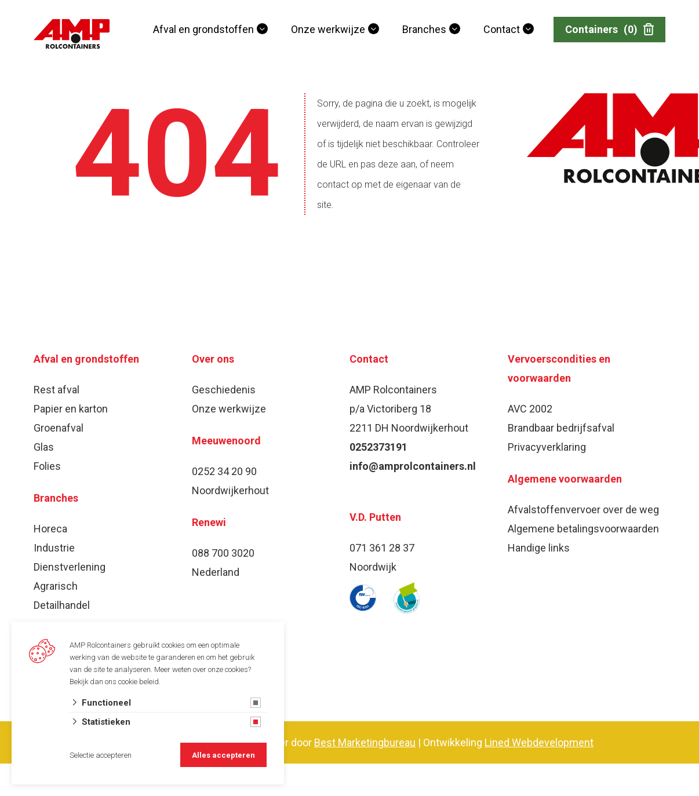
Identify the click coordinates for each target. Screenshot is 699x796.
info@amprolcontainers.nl (413, 466)
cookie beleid (138, 681)
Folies (47, 466)
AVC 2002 (530, 409)
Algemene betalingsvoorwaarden (583, 529)
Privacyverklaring (547, 447)
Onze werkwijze (328, 29)
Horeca (50, 529)
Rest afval (56, 390)
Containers (609, 29)
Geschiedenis (224, 390)
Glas (44, 447)
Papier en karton (71, 409)
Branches (424, 29)
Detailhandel (62, 605)
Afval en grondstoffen (203, 29)
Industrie (54, 548)
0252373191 (378, 447)
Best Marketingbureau (365, 742)
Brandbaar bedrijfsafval (561, 428)
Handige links (539, 548)
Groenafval (58, 428)
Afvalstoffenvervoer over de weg (583, 509)
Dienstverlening (69, 567)
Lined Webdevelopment (539, 742)
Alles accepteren (223, 755)
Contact (501, 29)
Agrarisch (56, 586)
